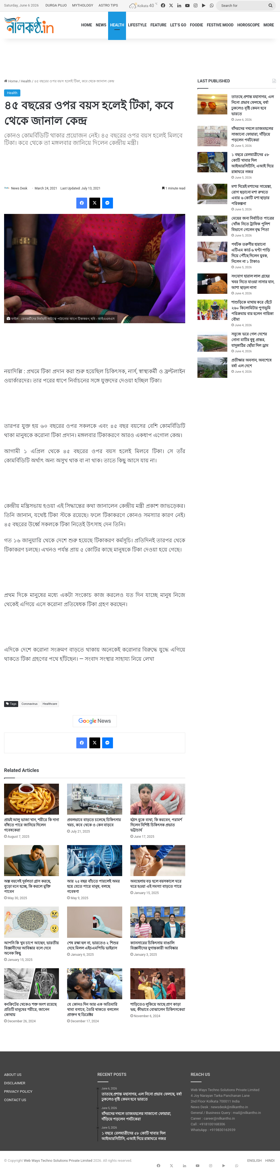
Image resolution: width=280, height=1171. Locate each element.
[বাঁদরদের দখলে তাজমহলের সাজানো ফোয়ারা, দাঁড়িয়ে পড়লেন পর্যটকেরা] (212, 136)
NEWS (101, 25)
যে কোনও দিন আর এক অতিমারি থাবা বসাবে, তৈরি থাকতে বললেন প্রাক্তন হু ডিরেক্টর (92, 1009)
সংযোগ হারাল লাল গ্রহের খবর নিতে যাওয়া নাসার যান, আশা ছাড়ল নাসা (252, 282)
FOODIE (196, 25)
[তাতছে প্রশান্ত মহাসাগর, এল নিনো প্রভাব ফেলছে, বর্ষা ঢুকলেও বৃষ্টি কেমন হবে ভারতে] (212, 104)
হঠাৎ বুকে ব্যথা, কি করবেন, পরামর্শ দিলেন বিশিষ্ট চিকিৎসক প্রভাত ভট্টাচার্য (156, 825)
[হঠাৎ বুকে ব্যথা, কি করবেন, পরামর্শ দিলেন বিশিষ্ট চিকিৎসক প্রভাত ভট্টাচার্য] (157, 799)
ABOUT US (12, 1075)
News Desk (22, 188)
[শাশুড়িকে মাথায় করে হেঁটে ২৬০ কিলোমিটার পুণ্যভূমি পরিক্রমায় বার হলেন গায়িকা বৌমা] (212, 310)
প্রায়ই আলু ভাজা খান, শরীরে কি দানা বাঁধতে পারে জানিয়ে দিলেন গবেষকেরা (31, 825)
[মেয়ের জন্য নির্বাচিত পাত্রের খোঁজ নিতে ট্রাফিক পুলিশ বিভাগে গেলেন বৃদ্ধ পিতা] (212, 226)
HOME (86, 25)
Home (11, 81)
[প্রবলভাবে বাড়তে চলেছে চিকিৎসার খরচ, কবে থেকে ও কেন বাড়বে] (94, 799)
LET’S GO (178, 25)
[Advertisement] (140, 56)
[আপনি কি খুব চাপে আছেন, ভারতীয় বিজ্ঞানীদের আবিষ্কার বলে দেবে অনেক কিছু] (31, 922)
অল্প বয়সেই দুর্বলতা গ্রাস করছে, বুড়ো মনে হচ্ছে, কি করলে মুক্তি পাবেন (27, 887)
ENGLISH (254, 1161)
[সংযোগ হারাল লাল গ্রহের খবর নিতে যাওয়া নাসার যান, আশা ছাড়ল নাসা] (212, 283)
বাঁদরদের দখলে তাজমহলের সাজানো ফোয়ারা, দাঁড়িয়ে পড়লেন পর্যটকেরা (252, 134)
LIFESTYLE (137, 25)
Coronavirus (29, 704)
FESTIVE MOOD (220, 25)
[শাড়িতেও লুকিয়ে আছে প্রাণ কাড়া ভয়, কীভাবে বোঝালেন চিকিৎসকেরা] (157, 983)
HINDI (270, 1161)
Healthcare (50, 704)
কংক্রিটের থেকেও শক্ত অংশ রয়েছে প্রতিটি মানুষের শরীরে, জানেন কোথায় (30, 1009)
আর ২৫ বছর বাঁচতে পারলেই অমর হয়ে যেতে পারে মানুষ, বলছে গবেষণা (93, 887)
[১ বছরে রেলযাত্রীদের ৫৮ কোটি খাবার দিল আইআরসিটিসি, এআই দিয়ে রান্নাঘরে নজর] (212, 162)
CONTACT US (15, 1100)
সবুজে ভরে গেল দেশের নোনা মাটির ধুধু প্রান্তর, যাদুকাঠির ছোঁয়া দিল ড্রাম (249, 340)
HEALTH (117, 25)
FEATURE (158, 25)
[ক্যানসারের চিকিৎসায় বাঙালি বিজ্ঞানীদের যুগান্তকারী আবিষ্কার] (157, 922)
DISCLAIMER (14, 1083)
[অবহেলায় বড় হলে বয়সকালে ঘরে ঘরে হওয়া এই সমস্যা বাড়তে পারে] (157, 861)
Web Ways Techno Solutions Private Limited (58, 1161)
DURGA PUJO (56, 5)
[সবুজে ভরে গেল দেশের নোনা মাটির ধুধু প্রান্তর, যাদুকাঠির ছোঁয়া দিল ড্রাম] (212, 341)
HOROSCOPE (248, 25)
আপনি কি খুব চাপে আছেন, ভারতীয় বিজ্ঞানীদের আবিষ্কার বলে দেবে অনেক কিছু (31, 948)
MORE (268, 25)
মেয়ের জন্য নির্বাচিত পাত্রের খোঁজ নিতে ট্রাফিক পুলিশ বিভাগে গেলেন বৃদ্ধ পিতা (252, 224)
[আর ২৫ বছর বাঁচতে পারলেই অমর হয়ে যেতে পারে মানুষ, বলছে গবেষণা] (94, 861)
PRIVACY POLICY (18, 1091)
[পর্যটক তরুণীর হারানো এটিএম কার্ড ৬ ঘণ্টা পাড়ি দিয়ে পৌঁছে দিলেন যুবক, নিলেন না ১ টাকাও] (212, 252)
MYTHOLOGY (82, 5)
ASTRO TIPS (108, 5)
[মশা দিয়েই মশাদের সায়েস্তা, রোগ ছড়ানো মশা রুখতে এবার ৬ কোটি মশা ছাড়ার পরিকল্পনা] (212, 194)
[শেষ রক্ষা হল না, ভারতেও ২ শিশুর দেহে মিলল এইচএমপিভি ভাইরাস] (94, 922)
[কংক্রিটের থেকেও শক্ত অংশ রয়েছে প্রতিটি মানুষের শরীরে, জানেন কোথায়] (31, 983)
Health (26, 81)
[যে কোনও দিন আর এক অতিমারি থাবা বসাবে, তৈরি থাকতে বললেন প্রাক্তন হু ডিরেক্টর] (94, 983)
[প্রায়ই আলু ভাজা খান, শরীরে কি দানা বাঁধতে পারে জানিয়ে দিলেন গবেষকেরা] (31, 799)
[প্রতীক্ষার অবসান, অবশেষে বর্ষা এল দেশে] (212, 367)
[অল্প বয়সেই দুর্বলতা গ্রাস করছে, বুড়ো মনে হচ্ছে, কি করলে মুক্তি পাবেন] (31, 861)
